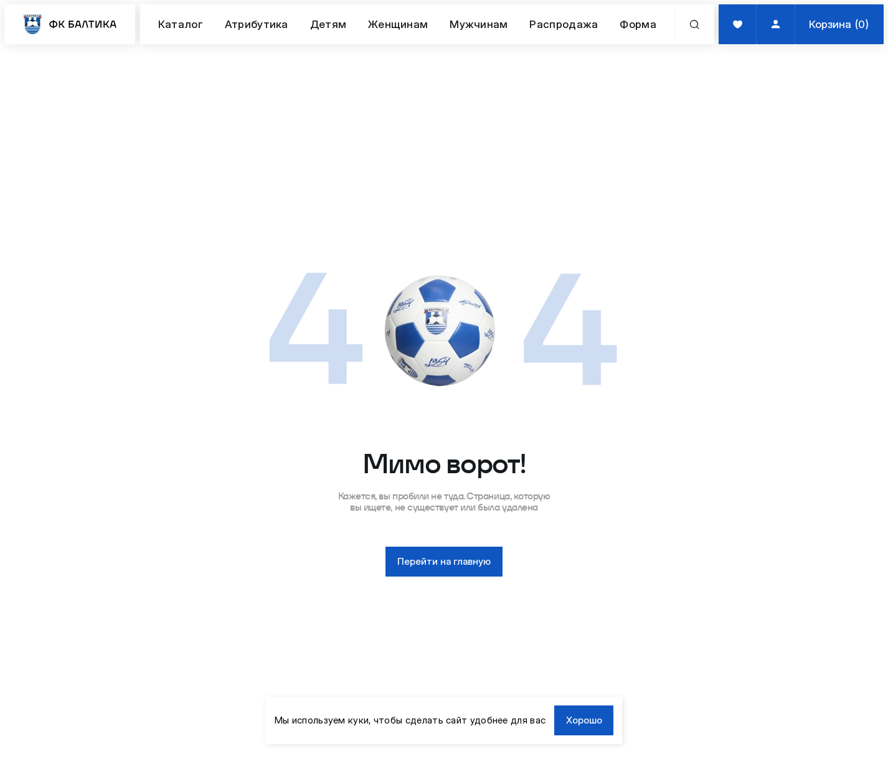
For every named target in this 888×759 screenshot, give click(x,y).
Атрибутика (256, 24)
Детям (328, 24)
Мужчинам (479, 24)
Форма (638, 24)
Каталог (180, 24)
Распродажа (563, 24)
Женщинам (398, 24)
